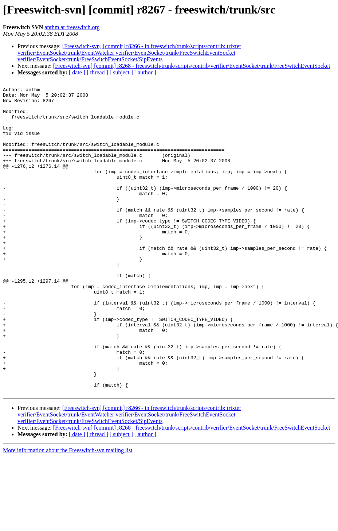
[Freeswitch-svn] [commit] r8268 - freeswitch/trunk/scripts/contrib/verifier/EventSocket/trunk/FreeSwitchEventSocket (191, 66)
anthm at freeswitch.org (71, 27)
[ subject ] (121, 72)
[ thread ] (97, 72)
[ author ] (145, 72)
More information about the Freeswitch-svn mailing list (68, 511)
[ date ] (77, 72)
